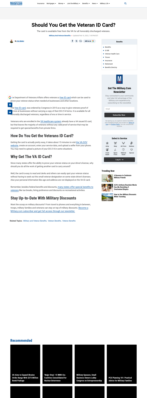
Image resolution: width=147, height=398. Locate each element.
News (95, 3)
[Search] (123, 3)
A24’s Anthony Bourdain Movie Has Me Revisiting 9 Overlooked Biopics (125, 187)
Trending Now (108, 171)
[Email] (80, 41)
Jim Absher (20, 41)
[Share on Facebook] (72, 41)
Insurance (40, 3)
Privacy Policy (115, 124)
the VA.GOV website (84, 141)
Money (61, 3)
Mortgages (51, 3)
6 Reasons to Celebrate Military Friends (122, 176)
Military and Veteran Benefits (60, 35)
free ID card (64, 96)
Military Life (105, 3)
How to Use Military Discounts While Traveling (125, 195)
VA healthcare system (50, 120)
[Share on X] (76, 41)
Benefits (86, 3)
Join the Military (73, 3)
